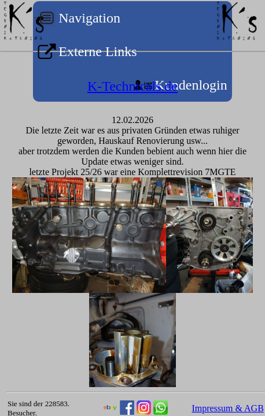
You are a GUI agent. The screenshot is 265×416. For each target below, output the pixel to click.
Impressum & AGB (227, 408)
